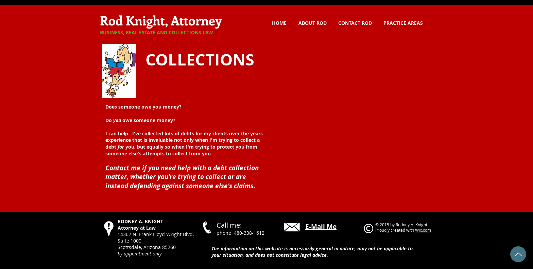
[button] (403, 23)
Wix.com (423, 230)
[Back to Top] (518, 254)
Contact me (122, 168)
